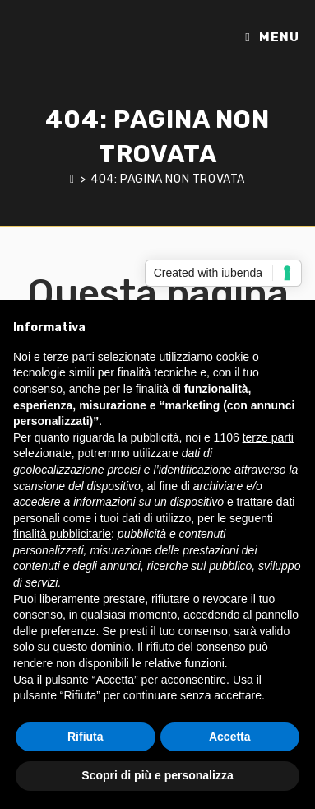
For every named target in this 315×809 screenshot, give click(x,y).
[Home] (72, 179)
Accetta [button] (230, 736)
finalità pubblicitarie (62, 533)
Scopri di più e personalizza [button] (157, 775)
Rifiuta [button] (85, 736)
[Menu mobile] (272, 37)
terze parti (268, 437)
